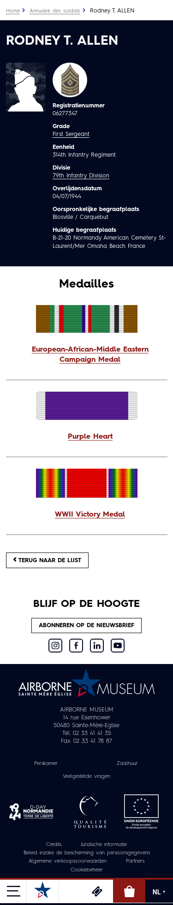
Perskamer (46, 763)
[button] (86, 355)
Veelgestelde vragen (86, 776)
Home (13, 11)
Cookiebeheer (87, 870)
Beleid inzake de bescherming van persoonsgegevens (87, 853)
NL (159, 892)
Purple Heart (90, 437)
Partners (135, 861)
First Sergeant (71, 134)
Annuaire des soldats (55, 11)
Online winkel (129, 891)
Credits (53, 844)
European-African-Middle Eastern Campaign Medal (90, 355)
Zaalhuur (127, 763)
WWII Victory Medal (90, 514)
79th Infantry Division (81, 176)
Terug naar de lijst (47, 560)
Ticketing (97, 891)
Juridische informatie (104, 844)
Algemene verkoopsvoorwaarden (68, 861)
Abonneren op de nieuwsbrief (86, 626)
